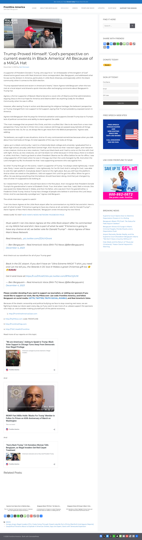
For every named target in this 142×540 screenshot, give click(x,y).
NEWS (8, 522)
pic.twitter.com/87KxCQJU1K (64, 276)
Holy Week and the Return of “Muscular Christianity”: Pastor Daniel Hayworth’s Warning (118, 244)
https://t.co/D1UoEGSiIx (37, 276)
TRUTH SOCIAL (51, 298)
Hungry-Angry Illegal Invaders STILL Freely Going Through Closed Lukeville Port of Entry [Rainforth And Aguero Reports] (50, 524)
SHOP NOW (112, 8)
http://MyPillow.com (14, 319)
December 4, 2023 (15, 248)
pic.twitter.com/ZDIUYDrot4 (37, 238)
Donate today (71, 1)
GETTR (32, 298)
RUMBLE (63, 298)
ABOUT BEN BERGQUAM (48, 8)
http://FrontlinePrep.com (16, 324)
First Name (106, 82)
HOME (34, 8)
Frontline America (14, 7)
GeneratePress (34, 536)
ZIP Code (106, 95)
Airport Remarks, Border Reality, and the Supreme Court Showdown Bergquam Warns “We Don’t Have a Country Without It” (120, 236)
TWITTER (40, 298)
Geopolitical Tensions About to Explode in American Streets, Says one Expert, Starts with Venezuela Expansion (46, 526)
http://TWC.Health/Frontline (17, 329)
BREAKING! (65, 8)
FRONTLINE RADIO (87, 8)
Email (105, 89)
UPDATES (101, 8)
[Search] (132, 26)
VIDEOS (75, 8)
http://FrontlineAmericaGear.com (23, 314)
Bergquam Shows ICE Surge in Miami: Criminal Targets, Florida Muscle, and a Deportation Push (118, 229)
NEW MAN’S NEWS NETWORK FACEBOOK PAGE (43, 215)
